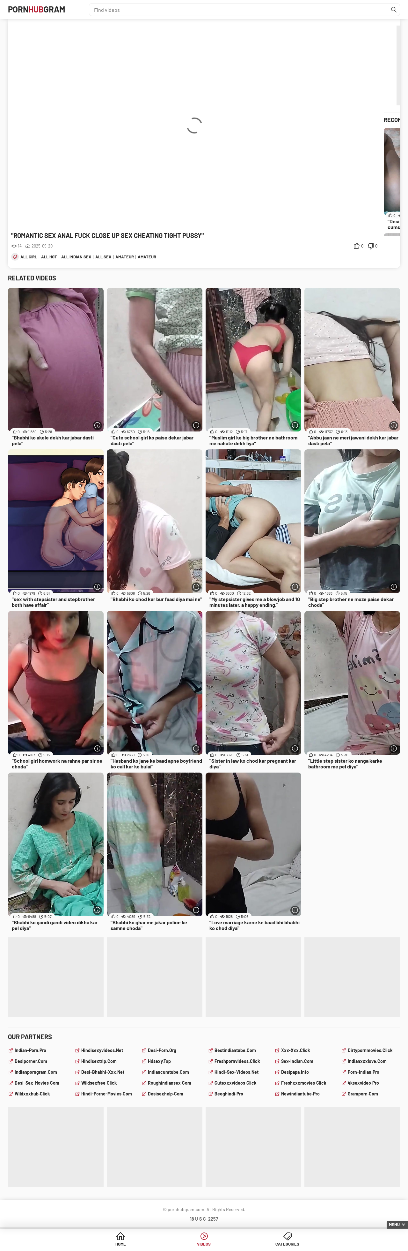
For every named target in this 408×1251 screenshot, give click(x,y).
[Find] (393, 9)
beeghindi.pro (229, 1093)
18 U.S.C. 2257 (204, 1219)
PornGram (39, 9)
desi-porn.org (162, 1050)
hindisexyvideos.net (102, 1050)
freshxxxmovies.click (303, 1083)
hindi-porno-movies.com (106, 1093)
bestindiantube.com (235, 1050)
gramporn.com (363, 1093)
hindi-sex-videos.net (237, 1072)
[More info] (97, 425)
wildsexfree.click (99, 1083)
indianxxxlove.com (367, 1061)
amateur (124, 257)
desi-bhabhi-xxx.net (102, 1072)
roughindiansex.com (169, 1083)
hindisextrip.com (99, 1061)
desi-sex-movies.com (37, 1083)
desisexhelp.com (165, 1093)
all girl (28, 257)
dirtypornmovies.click (370, 1050)
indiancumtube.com (168, 1072)
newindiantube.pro (300, 1093)
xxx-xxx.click (295, 1050)
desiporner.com (31, 1061)
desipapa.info (295, 1072)
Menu (394, 1224)
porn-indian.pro (363, 1072)
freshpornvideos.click (237, 1061)
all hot (49, 257)
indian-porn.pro (30, 1050)
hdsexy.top (159, 1061)
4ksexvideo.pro (363, 1083)
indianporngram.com (36, 1072)
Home (155, 1244)
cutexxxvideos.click (235, 1083)
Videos (204, 1244)
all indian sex (76, 257)
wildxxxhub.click (32, 1093)
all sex (103, 257)
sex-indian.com (297, 1061)
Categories (253, 1244)
